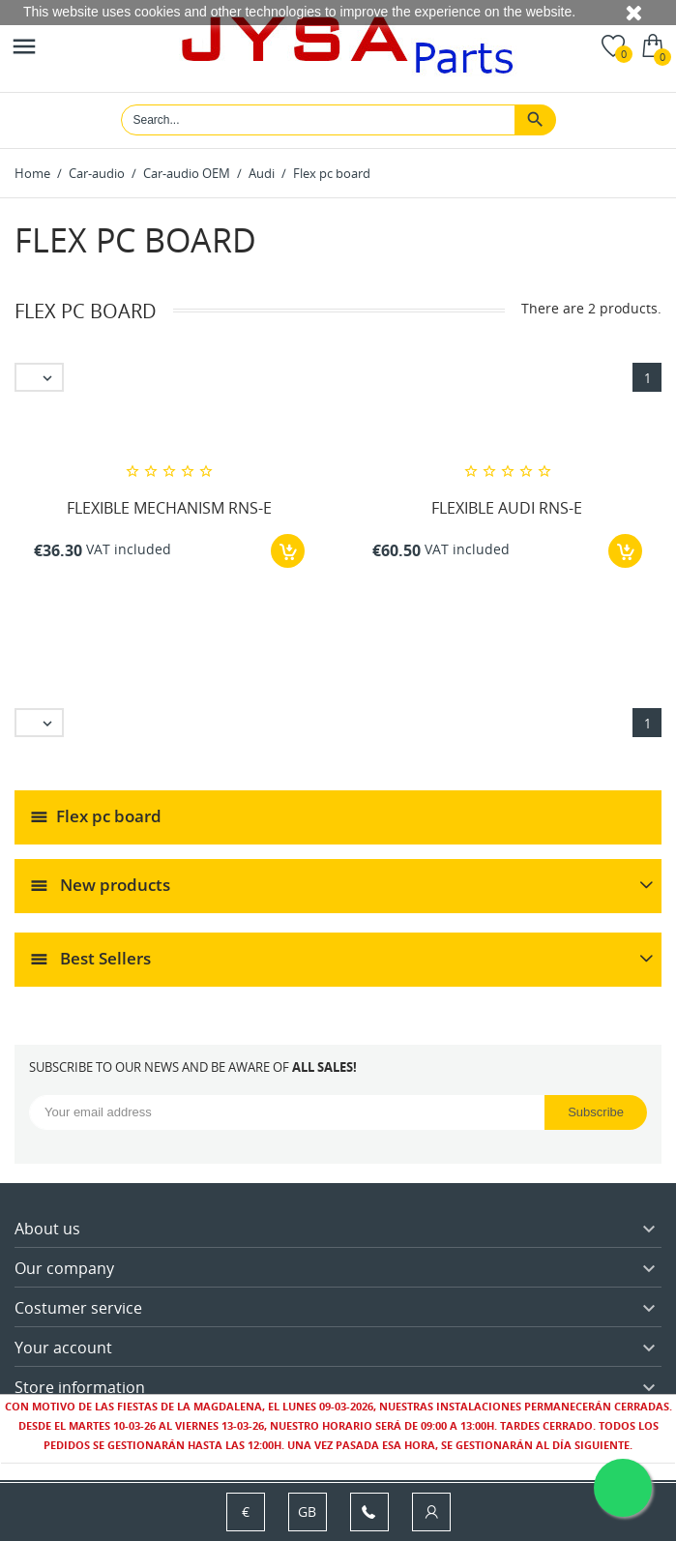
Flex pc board (109, 816)
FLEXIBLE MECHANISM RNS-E (169, 508)
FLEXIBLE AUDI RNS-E (506, 508)
